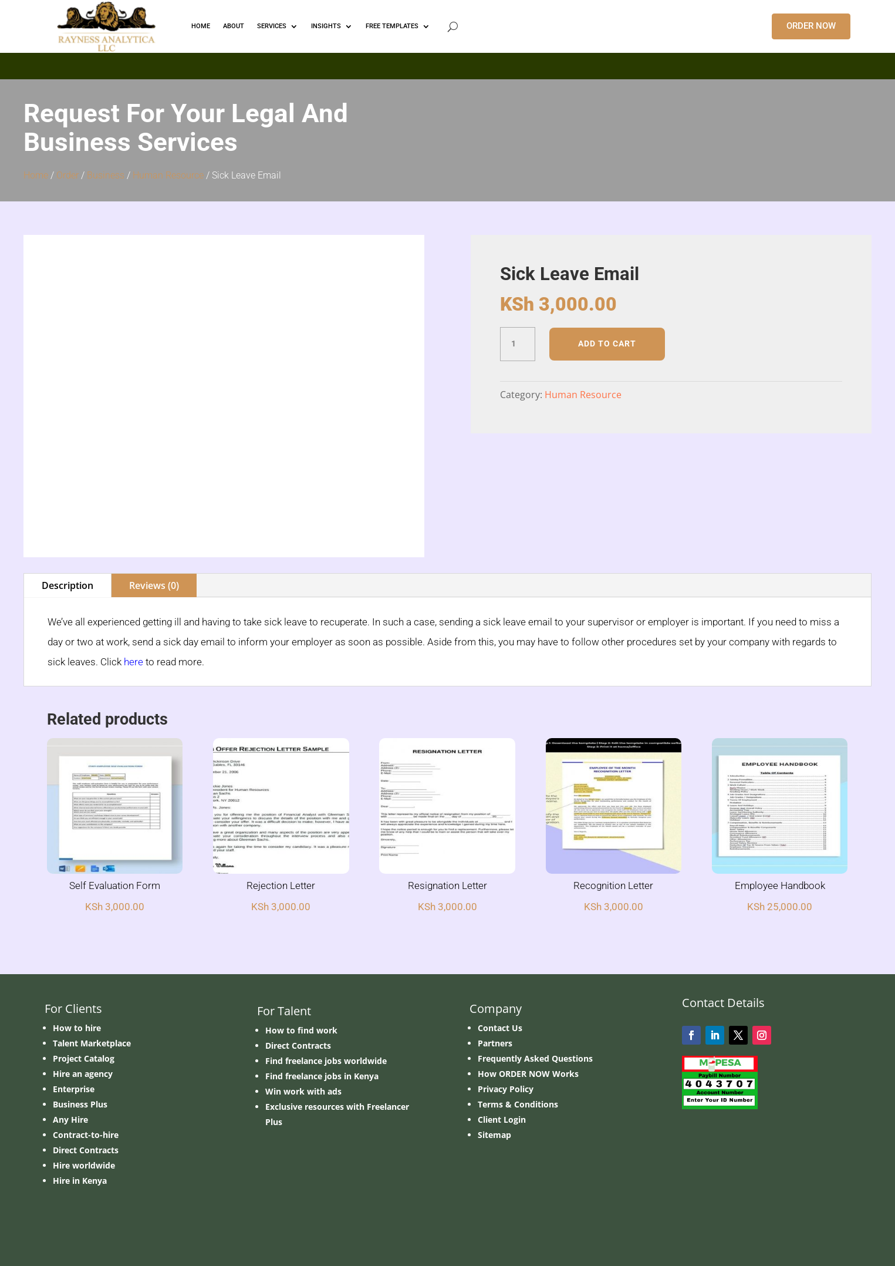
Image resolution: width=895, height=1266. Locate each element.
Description (67, 585)
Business (105, 175)
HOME (200, 26)
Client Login (502, 1119)
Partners (495, 1043)
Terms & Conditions (518, 1104)
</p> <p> (447, 64)
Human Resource (168, 175)
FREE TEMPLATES (392, 26)
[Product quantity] (517, 344)
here (133, 662)
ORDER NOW (811, 26)
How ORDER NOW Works (528, 1073)
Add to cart (607, 343)
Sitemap (494, 1134)
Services (271, 26)
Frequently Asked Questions (535, 1058)
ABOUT (233, 26)
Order (67, 175)
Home (35, 175)
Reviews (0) (154, 585)
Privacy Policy (505, 1089)
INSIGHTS (326, 26)
